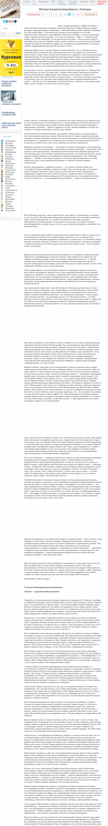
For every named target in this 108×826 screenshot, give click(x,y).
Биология (9, 143)
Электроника (10, 210)
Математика (10, 163)
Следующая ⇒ (91, 14)
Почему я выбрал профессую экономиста (9, 83)
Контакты (84, 2)
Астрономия (10, 141)
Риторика (9, 183)
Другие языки (10, 147)
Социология (10, 185)
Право (7, 176)
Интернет (9, 150)
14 (78, 15)
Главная (27, 2)
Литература (9, 159)
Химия (8, 203)
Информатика (10, 152)
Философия (10, 199)
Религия (8, 181)
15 (82, 15)
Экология (9, 206)
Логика (8, 161)
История (8, 154)
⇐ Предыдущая (33, 14)
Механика (9, 168)
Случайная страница (73, 3)
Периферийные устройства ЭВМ (9, 113)
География (9, 145)
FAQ (92, 2)
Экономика (9, 208)
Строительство (11, 190)
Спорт (7, 188)
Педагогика (9, 172)
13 (73, 15)
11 (65, 15)
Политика (9, 174)
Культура (9, 156)
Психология (10, 179)
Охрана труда (10, 170)
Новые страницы (62, 3)
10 (60, 15)
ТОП (53, 2)
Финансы (9, 201)
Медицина (9, 165)
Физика (8, 197)
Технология (10, 192)
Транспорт (9, 194)
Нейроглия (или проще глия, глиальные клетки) (11, 125)
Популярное (43, 2)
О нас (34, 3)
